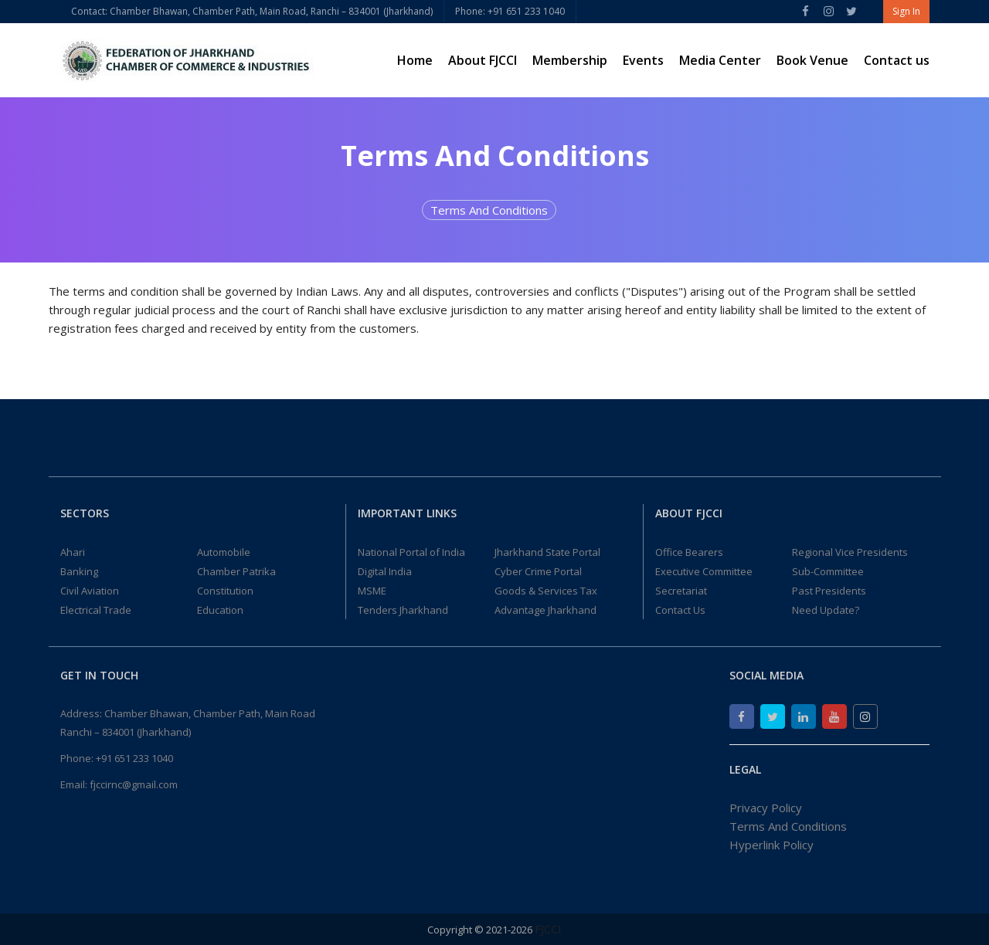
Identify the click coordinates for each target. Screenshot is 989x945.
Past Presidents (829, 591)
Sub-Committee (828, 571)
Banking (79, 571)
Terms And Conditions (489, 210)
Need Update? (825, 610)
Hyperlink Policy (771, 844)
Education (220, 610)
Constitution (225, 591)
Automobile (223, 552)
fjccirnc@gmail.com (134, 784)
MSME (372, 591)
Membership (569, 60)
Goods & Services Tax (545, 591)
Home (415, 60)
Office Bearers (689, 552)
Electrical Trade (95, 610)
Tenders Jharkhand (403, 610)
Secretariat (681, 591)
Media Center (720, 60)
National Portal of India (411, 552)
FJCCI (548, 929)
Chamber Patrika (236, 571)
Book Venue (812, 60)
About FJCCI (482, 60)
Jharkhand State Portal (547, 552)
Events (643, 60)
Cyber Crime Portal (538, 571)
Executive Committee (704, 571)
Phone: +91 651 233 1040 (510, 11)
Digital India (385, 571)
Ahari (72, 552)
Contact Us (680, 610)
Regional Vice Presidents (850, 552)
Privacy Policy (765, 807)
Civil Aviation (89, 591)
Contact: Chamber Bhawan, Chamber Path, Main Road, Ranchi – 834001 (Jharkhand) (252, 11)
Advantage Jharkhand (545, 610)
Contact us (897, 60)
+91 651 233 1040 (134, 758)
